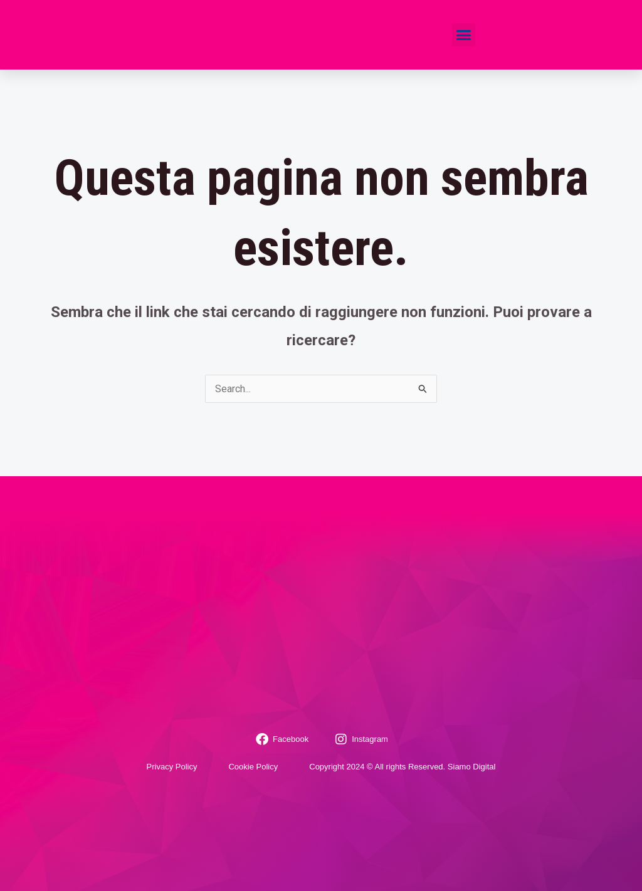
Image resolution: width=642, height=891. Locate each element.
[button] (464, 35)
